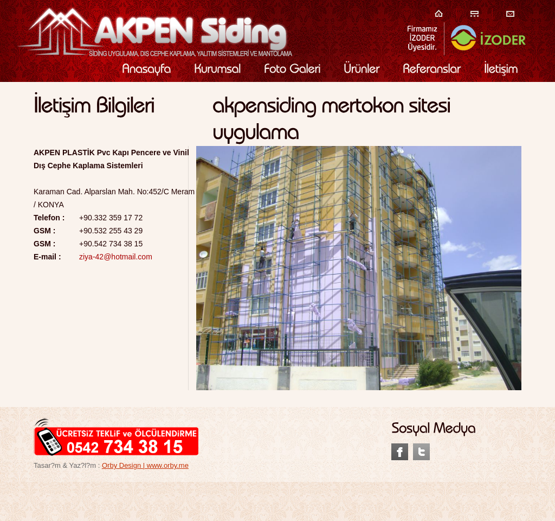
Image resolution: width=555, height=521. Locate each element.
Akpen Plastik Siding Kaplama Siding (154, 31)
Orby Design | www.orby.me (145, 465)
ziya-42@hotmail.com (115, 256)
